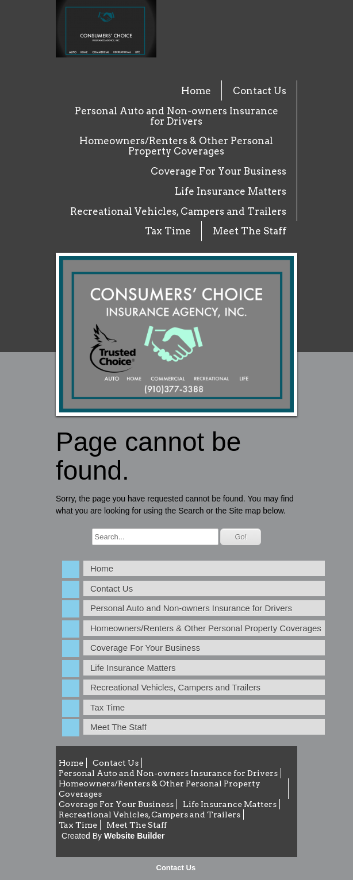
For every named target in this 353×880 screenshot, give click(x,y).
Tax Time (168, 231)
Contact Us (176, 867)
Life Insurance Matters (230, 191)
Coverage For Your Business (218, 171)
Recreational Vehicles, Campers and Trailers (178, 211)
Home (196, 91)
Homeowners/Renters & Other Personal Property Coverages (176, 146)
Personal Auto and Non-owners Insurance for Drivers (176, 116)
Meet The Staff (249, 231)
